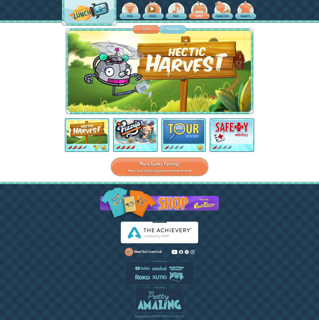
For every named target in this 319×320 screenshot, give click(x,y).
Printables (172, 29)
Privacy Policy (142, 316)
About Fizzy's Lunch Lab (143, 251)
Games (146, 29)
